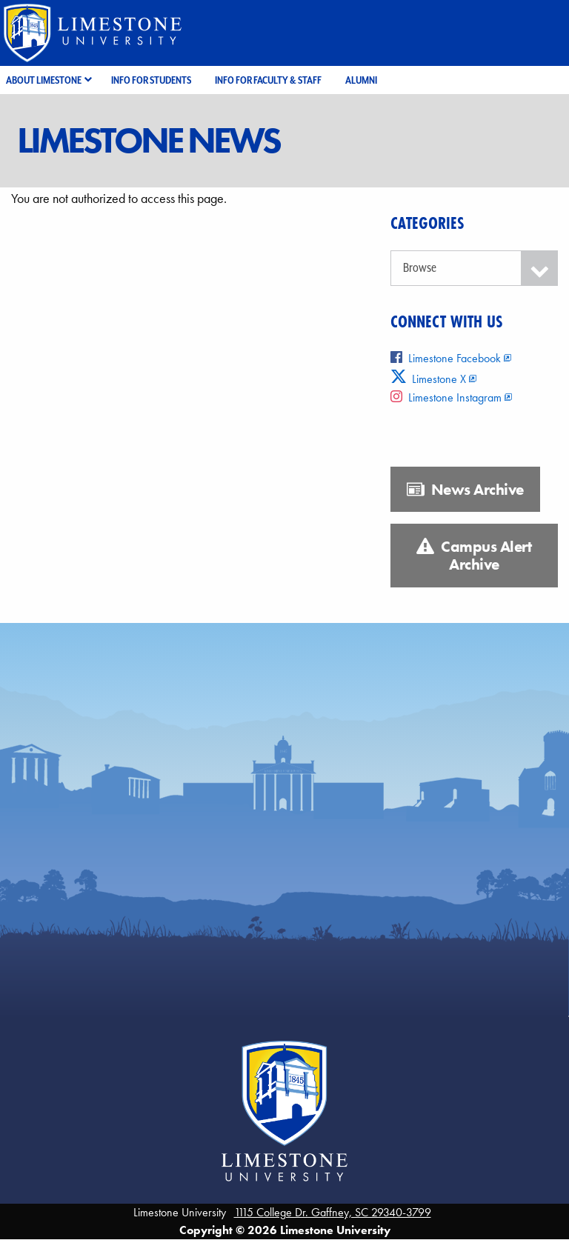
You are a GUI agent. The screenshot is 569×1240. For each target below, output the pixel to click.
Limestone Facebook (445, 358)
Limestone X (428, 379)
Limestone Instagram (446, 397)
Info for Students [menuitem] (151, 80)
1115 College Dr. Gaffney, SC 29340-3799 (332, 1212)
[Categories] (474, 268)
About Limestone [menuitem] (43, 80)
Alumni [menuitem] (361, 80)
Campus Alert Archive (473, 555)
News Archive (465, 489)
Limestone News (148, 140)
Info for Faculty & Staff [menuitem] (268, 80)
